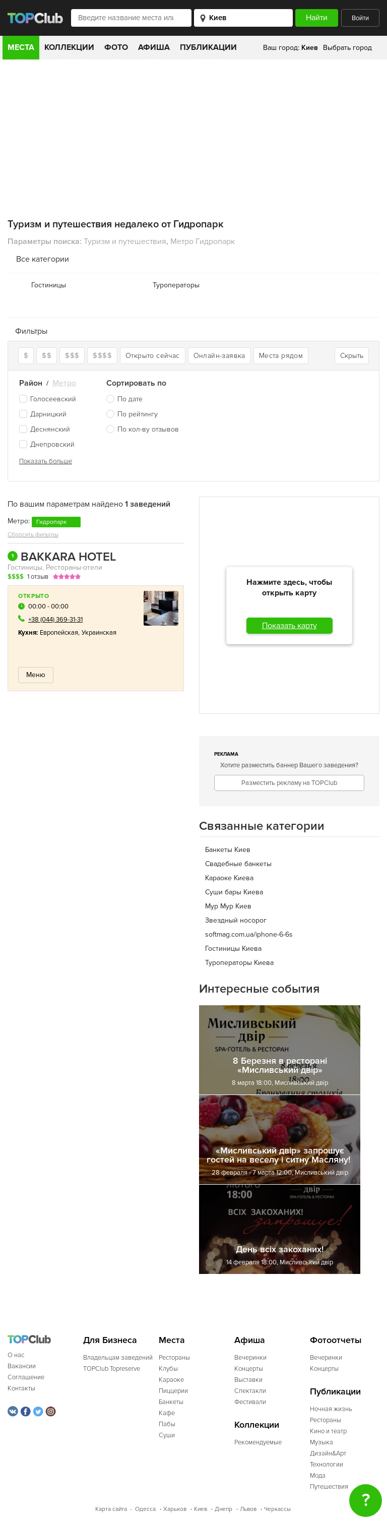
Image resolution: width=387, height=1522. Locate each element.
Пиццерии (173, 1391)
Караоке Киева (229, 878)
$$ (46, 355)
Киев (200, 1509)
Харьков (174, 1509)
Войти (360, 18)
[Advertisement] (193, 135)
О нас (16, 1355)
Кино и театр (328, 1431)
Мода (318, 1476)
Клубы (168, 1369)
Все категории (42, 259)
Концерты (248, 1369)
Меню (35, 675)
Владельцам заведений (118, 1358)
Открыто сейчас (152, 355)
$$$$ (102, 355)
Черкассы (277, 1509)
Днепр (223, 1509)
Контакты (21, 1388)
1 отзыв (37, 577)
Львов (248, 1509)
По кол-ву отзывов (148, 429)
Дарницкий (43, 414)
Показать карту (289, 626)
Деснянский (44, 429)
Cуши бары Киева (234, 892)
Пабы (167, 1424)
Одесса (145, 1509)
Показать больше (45, 461)
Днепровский (47, 444)
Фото (116, 47)
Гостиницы (48, 285)
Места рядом (281, 355)
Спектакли (250, 1391)
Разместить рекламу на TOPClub (289, 783)
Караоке (171, 1380)
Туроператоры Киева (239, 962)
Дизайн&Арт (328, 1453)
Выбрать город (347, 47)
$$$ (72, 355)
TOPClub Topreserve (111, 1369)
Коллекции (69, 47)
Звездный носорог (236, 920)
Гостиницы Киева (233, 948)
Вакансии (22, 1366)
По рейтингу (137, 414)
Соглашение (26, 1377)
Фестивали (250, 1402)
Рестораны (174, 1358)
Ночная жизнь (331, 1409)
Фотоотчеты (336, 1340)
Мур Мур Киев (228, 906)
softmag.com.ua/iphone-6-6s (249, 934)
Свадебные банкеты (238, 864)
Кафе (167, 1413)
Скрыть (351, 355)
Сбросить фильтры (33, 534)
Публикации (208, 47)
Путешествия (329, 1487)
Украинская (99, 633)
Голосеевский (47, 399)
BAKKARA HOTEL (62, 557)
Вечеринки (250, 1358)
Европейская (59, 633)
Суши (167, 1435)
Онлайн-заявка (219, 355)
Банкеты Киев (227, 849)
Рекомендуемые (258, 1442)
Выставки (248, 1380)
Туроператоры (176, 285)
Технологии (326, 1464)
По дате (130, 399)
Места (21, 47)
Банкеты (171, 1402)
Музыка (321, 1442)
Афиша (154, 47)
